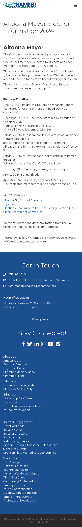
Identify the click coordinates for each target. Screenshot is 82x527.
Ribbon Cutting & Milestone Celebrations (30, 445)
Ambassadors (12, 360)
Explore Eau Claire (15, 469)
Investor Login (12, 437)
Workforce (10, 458)
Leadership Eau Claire (17, 398)
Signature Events (14, 448)
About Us (9, 356)
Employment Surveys (17, 496)
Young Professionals (16, 410)
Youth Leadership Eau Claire (22, 406)
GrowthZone (45, 522)
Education (10, 394)
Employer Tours (14, 485)
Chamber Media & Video (19, 372)
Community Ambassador (19, 481)
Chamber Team (13, 375)
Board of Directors (15, 364)
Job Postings (11, 462)
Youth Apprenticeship (17, 489)
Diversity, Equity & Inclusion (21, 492)
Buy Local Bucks (14, 368)
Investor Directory (15, 433)
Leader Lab (10, 402)
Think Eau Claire (14, 477)
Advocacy (9, 381)
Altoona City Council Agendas (22, 200)
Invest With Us (13, 429)
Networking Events (16, 441)
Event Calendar (13, 425)
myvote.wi (10, 204)
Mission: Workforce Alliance (21, 473)
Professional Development (21, 500)
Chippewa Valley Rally (17, 389)
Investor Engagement (18, 422)
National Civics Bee (15, 466)
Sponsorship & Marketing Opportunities (29, 452)
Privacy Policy (41, 319)
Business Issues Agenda (18, 385)
